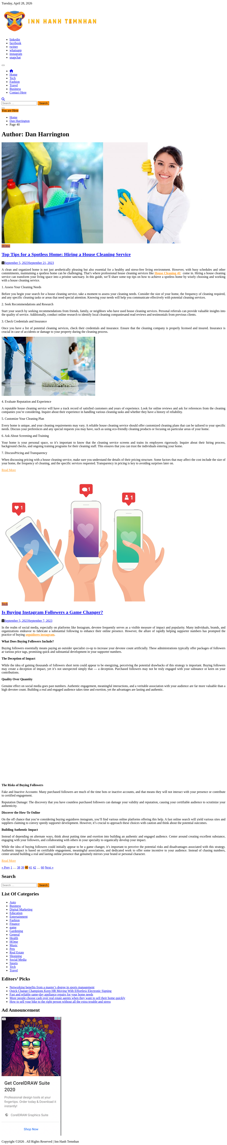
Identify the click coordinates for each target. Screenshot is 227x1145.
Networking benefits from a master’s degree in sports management (52, 987)
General (15, 934)
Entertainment (19, 916)
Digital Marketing (21, 909)
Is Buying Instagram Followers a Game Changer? (52, 612)
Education (16, 913)
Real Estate (17, 952)
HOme (6, 246)
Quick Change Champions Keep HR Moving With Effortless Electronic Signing (61, 991)
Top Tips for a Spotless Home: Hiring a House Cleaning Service (66, 254)
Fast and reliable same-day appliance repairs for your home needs (51, 994)
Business (15, 89)
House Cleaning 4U (168, 273)
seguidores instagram (39, 634)
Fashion (15, 81)
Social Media (18, 959)
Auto (13, 902)
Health (14, 938)
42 (34, 867)
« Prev (6, 867)
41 (30, 867)
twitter (14, 46)
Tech (13, 78)
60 (42, 867)
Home (13, 74)
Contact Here (18, 92)
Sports (14, 963)
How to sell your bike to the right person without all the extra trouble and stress (60, 1001)
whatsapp (16, 50)
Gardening (16, 931)
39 (22, 867)
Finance (15, 923)
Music (14, 945)
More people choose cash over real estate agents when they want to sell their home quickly (67, 998)
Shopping (16, 956)
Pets (12, 949)
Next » (49, 867)
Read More (9, 470)
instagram (16, 54)
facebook (15, 43)
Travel (14, 85)
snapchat (15, 57)
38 (18, 867)
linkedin (15, 39)
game (13, 927)
